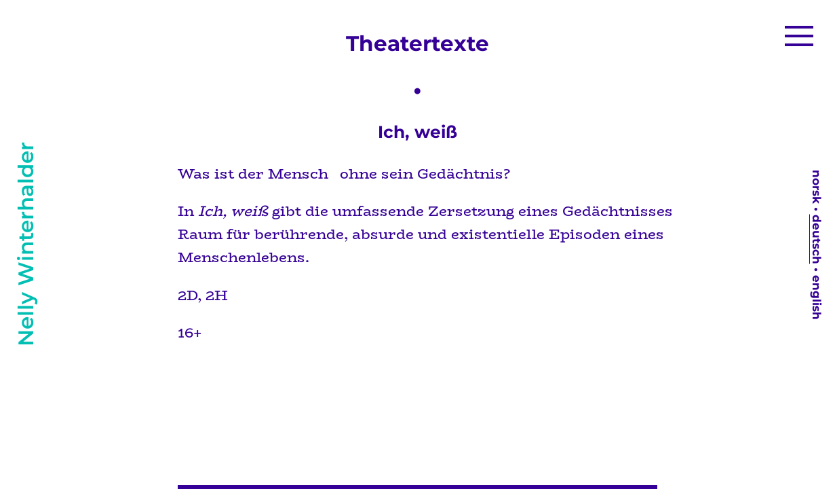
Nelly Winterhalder (26, 245)
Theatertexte (417, 43)
